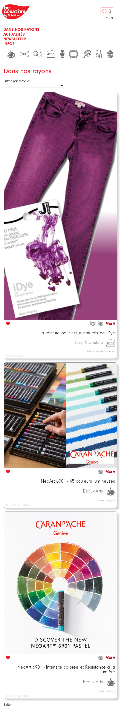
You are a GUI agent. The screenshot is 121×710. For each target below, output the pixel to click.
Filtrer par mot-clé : (17, 81)
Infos (9, 43)
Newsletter (14, 39)
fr (107, 18)
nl (111, 18)
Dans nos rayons (21, 29)
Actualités (14, 34)
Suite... (8, 705)
